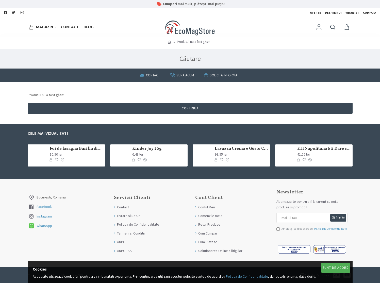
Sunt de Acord (336, 267)
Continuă (190, 108)
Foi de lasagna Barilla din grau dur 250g (76, 149)
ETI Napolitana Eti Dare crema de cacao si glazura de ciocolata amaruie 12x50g (324, 149)
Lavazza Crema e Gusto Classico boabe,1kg (241, 149)
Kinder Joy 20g (147, 149)
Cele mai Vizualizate (48, 133)
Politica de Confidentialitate (247, 276)
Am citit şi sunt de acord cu (312, 229)
